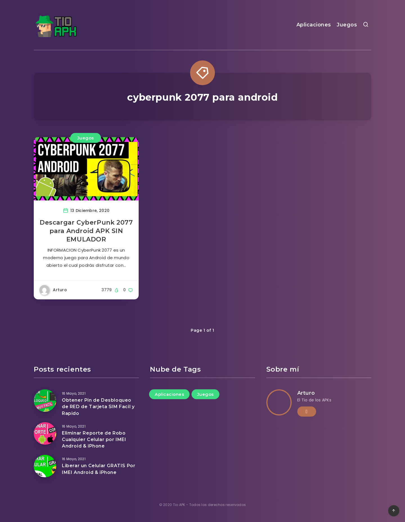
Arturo (306, 393)
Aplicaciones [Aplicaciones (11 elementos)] (169, 394)
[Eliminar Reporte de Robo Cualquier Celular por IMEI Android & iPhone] (45, 433)
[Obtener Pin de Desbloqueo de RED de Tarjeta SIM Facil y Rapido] (45, 400)
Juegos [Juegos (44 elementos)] (205, 394)
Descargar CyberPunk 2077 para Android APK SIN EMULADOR (86, 231)
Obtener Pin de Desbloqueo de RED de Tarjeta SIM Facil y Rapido (98, 406)
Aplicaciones (313, 25)
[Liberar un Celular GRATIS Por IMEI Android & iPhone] (45, 466)
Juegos (347, 25)
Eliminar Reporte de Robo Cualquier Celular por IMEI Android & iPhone (94, 439)
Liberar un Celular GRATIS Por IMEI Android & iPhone (98, 469)
